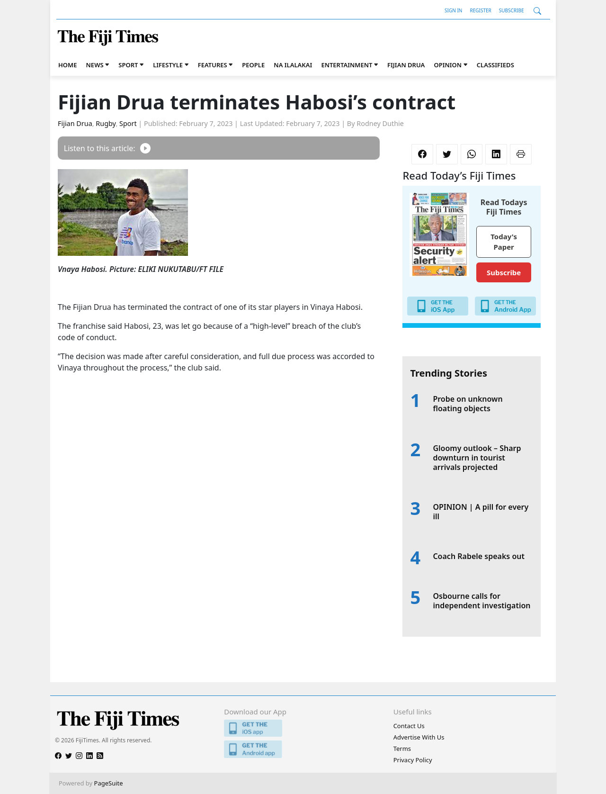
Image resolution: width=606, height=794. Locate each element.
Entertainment (346, 65)
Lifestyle (168, 65)
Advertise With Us (419, 737)
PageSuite (108, 783)
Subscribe (511, 10)
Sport (128, 65)
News (95, 65)
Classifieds (495, 65)
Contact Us (409, 726)
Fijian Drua (406, 65)
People (253, 65)
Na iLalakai (293, 65)
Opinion (448, 65)
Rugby (106, 123)
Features (212, 65)
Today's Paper (503, 242)
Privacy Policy (412, 760)
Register (480, 10)
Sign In (453, 10)
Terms (402, 748)
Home (67, 65)
